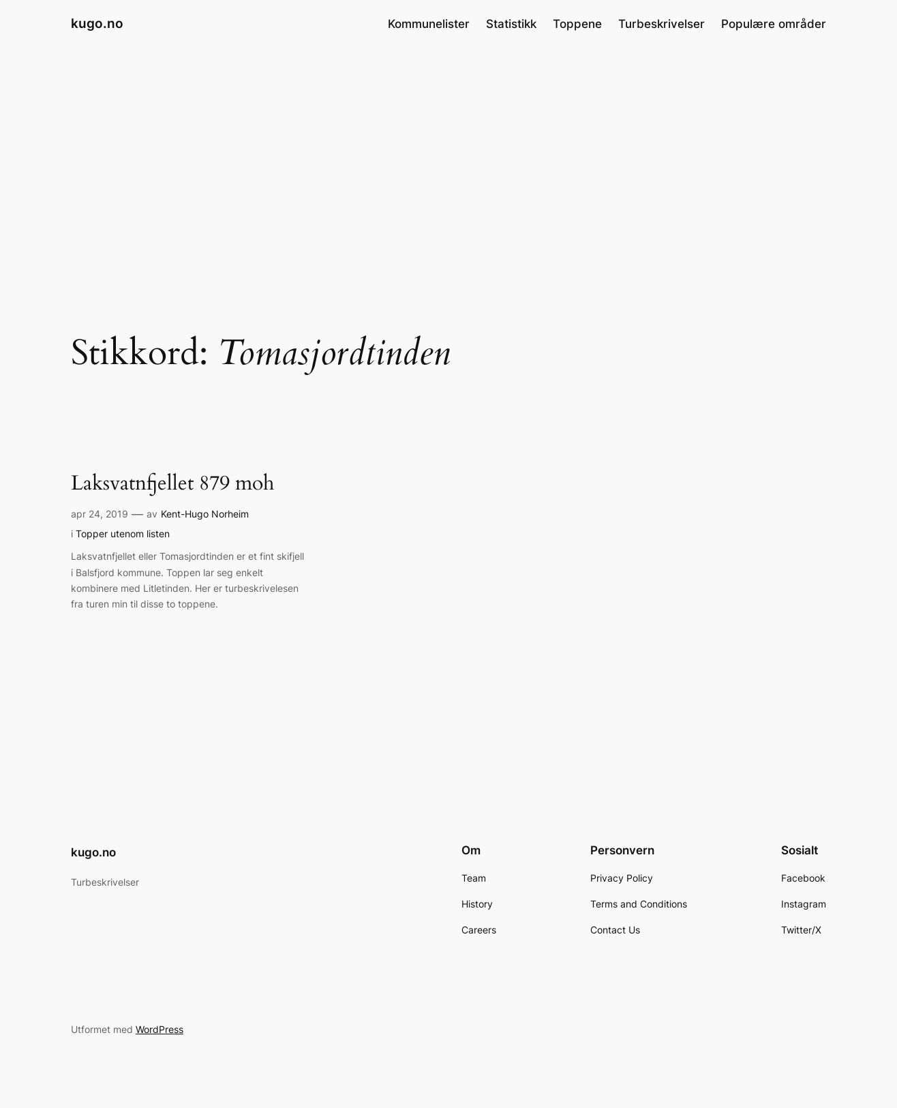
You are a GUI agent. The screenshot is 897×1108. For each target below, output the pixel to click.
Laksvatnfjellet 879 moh (172, 484)
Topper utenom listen (123, 533)
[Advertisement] (448, 156)
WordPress (159, 1029)
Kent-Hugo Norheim (205, 514)
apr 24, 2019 (99, 514)
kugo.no (97, 23)
